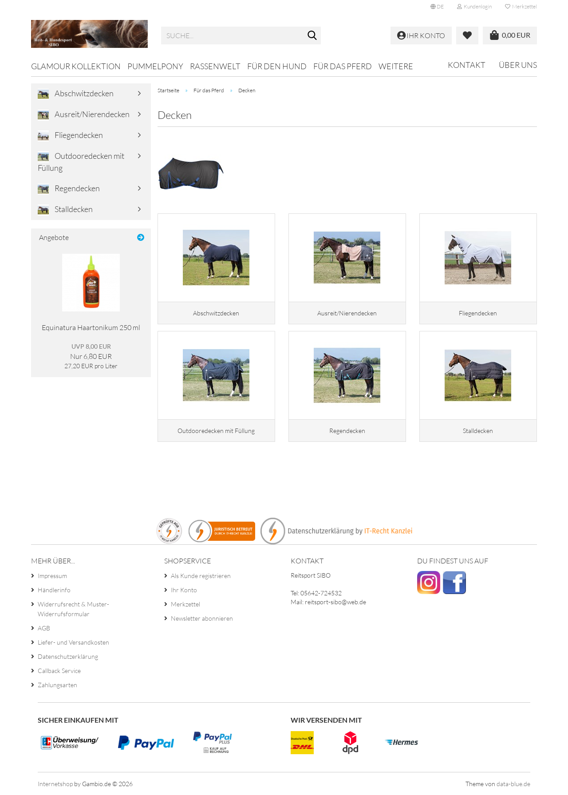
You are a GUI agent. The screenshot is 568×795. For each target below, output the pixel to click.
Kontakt (466, 65)
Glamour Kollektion (76, 66)
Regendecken (69, 189)
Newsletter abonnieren (202, 618)
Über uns (518, 65)
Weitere (396, 66)
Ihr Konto (184, 590)
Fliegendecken (70, 136)
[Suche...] (312, 36)
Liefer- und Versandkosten (73, 642)
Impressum (52, 575)
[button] (437, 6)
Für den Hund (277, 66)
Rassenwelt (215, 66)
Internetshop (55, 783)
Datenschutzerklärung (68, 656)
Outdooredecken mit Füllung (81, 162)
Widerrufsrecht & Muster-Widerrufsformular (73, 609)
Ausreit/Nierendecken (84, 115)
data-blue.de (513, 783)
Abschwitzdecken (76, 94)
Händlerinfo (54, 590)
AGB (44, 628)
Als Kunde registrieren (201, 575)
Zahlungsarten (57, 685)
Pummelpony (155, 66)
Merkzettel (521, 6)
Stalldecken (65, 210)
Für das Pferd (342, 66)
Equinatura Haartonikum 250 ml (91, 327)
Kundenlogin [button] (474, 6)
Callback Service (59, 670)
